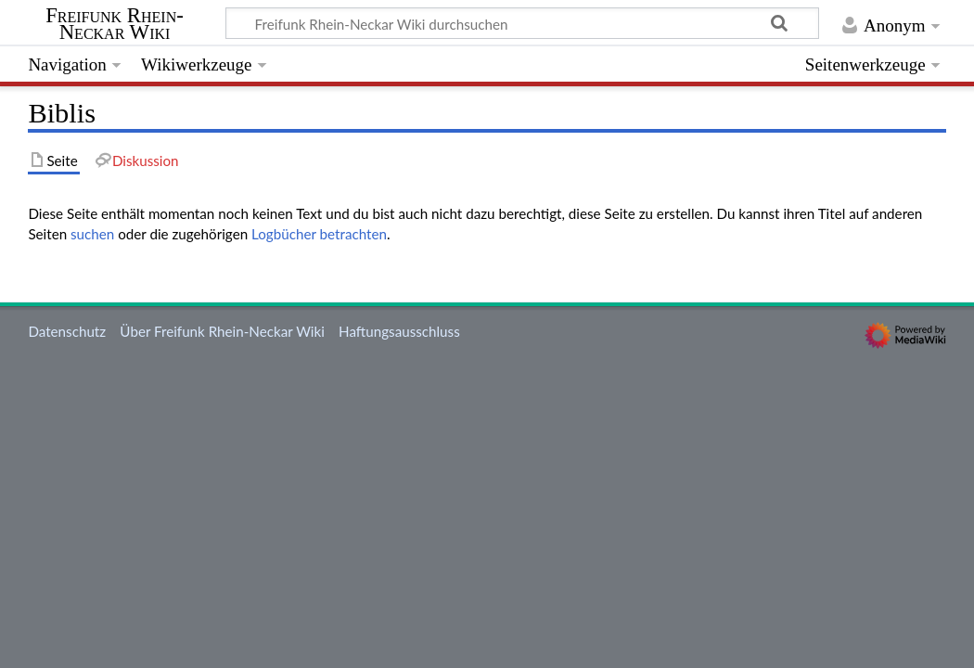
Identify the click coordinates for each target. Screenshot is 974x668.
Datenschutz (67, 331)
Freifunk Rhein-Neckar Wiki (114, 24)
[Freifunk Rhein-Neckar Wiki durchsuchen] (522, 23)
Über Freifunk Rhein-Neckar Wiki (222, 331)
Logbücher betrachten (319, 233)
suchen (92, 233)
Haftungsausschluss (399, 331)
